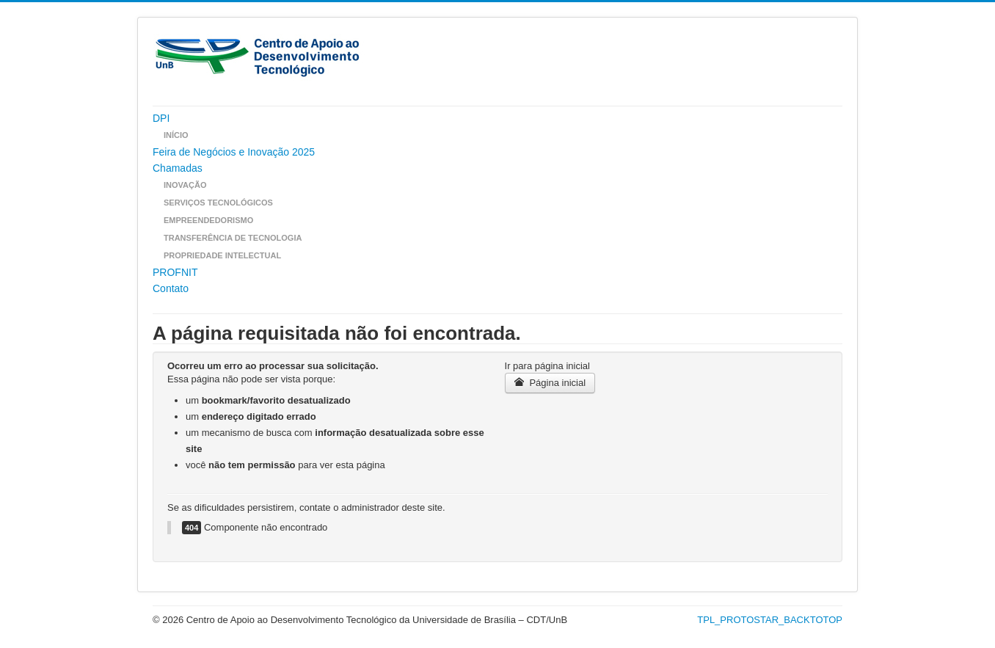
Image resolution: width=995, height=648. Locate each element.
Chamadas (178, 168)
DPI (161, 118)
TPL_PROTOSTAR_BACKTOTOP (769, 619)
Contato (171, 288)
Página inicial (550, 382)
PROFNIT (175, 272)
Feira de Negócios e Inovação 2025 (234, 152)
